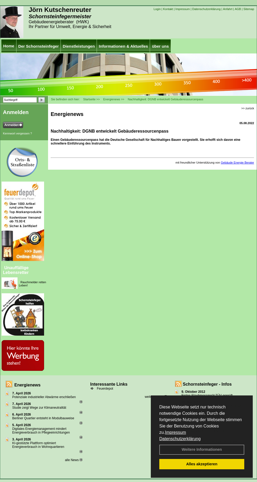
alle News (73, 460)
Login (157, 9)
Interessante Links (109, 384)
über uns (160, 46)
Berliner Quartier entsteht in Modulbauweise (43, 418)
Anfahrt (227, 9)
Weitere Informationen (202, 449)
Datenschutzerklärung (180, 438)
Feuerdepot (105, 388)
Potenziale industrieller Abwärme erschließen (44, 397)
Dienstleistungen (79, 46)
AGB (238, 9)
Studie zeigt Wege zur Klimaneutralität (39, 407)
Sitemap (248, 9)
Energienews (27, 385)
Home (8, 46)
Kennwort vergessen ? (17, 133)
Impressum (175, 432)
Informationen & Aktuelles (123, 46)
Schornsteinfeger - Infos (207, 384)
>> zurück (247, 108)
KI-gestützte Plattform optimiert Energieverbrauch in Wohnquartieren (38, 445)
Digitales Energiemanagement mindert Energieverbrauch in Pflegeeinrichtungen (41, 430)
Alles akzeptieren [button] (201, 464)
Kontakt (168, 9)
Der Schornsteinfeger (38, 46)
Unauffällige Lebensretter (16, 270)
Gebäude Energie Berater (237, 162)
